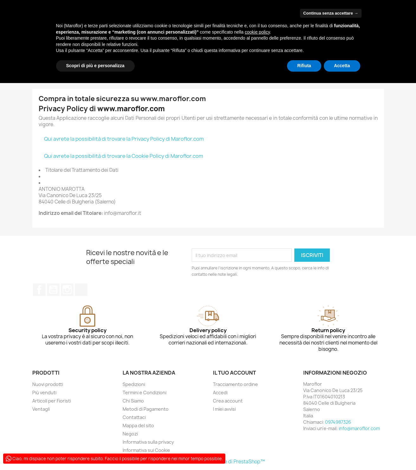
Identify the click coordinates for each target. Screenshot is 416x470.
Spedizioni (134, 384)
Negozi (130, 434)
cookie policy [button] (257, 32)
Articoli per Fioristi (51, 401)
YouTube (53, 289)
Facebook (39, 289)
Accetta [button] (342, 65)
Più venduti (44, 393)
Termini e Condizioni (144, 393)
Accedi (220, 393)
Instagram (67, 289)
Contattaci (134, 417)
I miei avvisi (224, 409)
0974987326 (338, 422)
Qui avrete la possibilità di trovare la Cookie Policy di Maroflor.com (123, 155)
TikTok (81, 289)
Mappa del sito (138, 425)
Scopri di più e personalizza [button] (95, 65)
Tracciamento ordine (235, 384)
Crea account (228, 401)
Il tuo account (234, 372)
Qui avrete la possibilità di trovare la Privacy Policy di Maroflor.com (124, 138)
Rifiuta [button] (304, 65)
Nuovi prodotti (47, 384)
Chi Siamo (133, 401)
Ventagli (41, 409)
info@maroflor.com (359, 428)
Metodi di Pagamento (146, 409)
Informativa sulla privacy (148, 442)
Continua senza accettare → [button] (330, 13)
